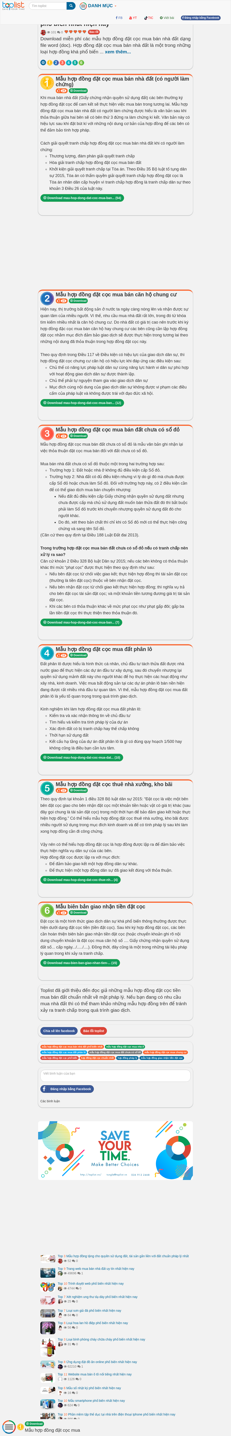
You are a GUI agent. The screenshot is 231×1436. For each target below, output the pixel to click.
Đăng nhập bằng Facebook (66, 1089)
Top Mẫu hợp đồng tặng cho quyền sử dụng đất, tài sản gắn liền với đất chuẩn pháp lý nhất (123, 1256)
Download (78, 90)
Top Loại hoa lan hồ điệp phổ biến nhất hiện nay (93, 1323)
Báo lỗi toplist (93, 1031)
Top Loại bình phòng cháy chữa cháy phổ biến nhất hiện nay (101, 1339)
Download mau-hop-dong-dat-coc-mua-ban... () (82, 198)
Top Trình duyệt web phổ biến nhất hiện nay (91, 1283)
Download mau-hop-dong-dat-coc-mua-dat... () (81, 757)
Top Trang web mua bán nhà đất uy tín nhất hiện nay (96, 1268)
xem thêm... (118, 51)
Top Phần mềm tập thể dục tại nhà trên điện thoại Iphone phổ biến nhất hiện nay (116, 1414)
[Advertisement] (115, 251)
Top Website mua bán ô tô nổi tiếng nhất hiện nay (95, 1374)
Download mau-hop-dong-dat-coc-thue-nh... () (80, 880)
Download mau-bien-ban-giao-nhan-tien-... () (80, 963)
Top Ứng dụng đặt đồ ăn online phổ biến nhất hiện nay (97, 1362)
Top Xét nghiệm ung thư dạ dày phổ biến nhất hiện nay (98, 1297)
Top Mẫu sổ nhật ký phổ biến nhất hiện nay (89, 1388)
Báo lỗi (93, 32)
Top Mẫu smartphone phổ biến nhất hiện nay (91, 1400)
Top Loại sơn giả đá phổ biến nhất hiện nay (89, 1310)
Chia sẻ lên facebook (59, 1031)
